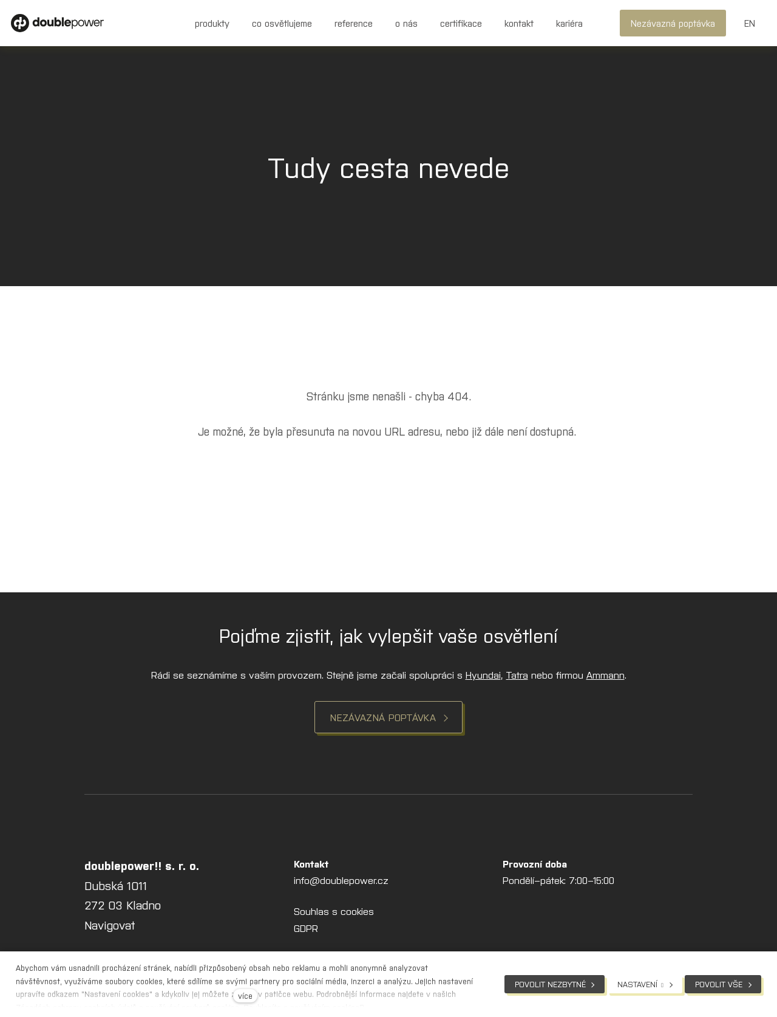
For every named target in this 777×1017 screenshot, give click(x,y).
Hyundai (483, 676)
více (245, 995)
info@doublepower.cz (341, 882)
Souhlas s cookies (334, 913)
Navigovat (109, 926)
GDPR (306, 929)
